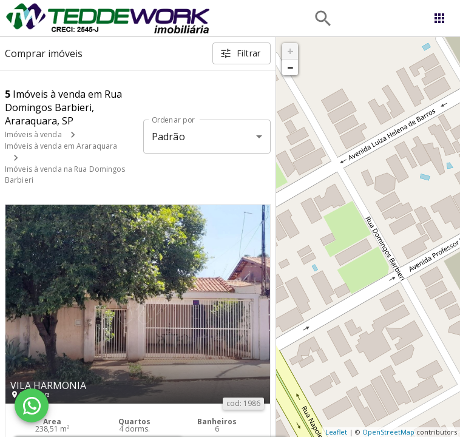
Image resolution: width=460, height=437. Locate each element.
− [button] (290, 67)
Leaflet (336, 431)
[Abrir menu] (439, 18)
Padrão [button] (168, 136)
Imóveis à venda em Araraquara (61, 146)
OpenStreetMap (388, 431)
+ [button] (290, 51)
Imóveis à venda (33, 134)
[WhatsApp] (32, 405)
